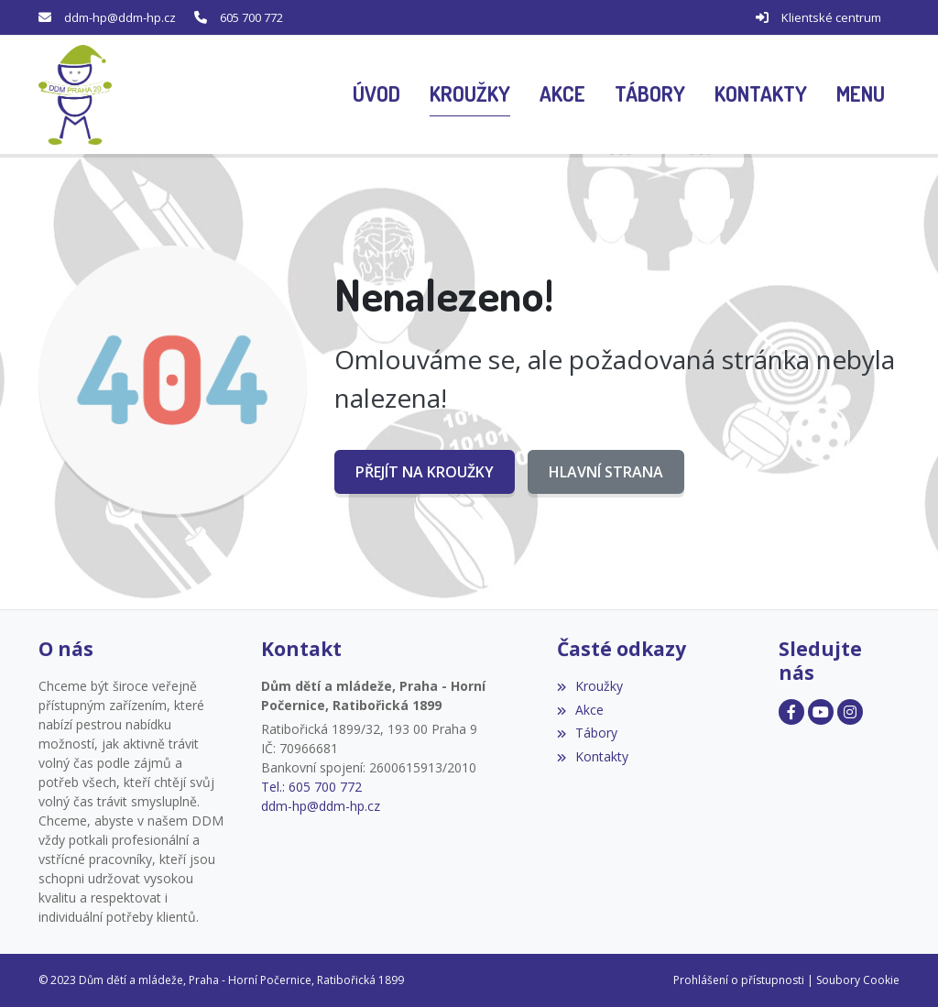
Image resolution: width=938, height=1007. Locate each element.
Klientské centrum (831, 17)
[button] (861, 95)
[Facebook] (791, 712)
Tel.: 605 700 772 (311, 786)
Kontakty (592, 756)
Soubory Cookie (858, 980)
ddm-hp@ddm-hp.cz (120, 17)
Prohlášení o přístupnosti (738, 980)
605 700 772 (251, 17)
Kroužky (590, 686)
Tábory (587, 732)
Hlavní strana (606, 472)
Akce (580, 709)
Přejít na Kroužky (424, 472)
